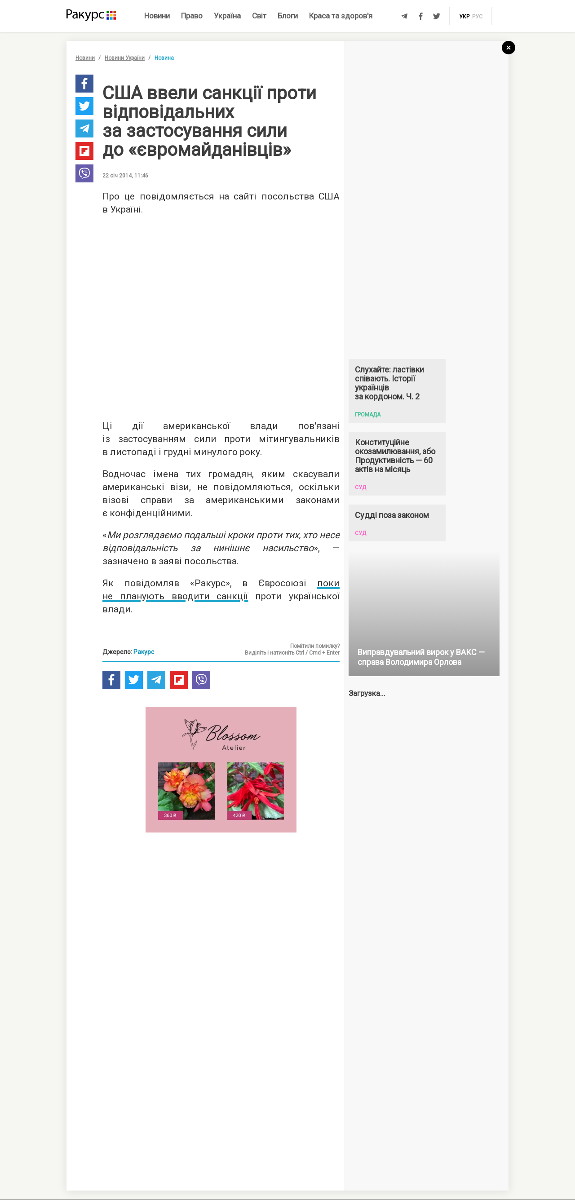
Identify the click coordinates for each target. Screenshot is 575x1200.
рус (477, 16)
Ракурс (143, 651)
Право (192, 15)
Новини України (125, 58)
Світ (259, 15)
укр (464, 16)
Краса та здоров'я (340, 15)
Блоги (288, 15)
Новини (157, 15)
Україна (227, 15)
